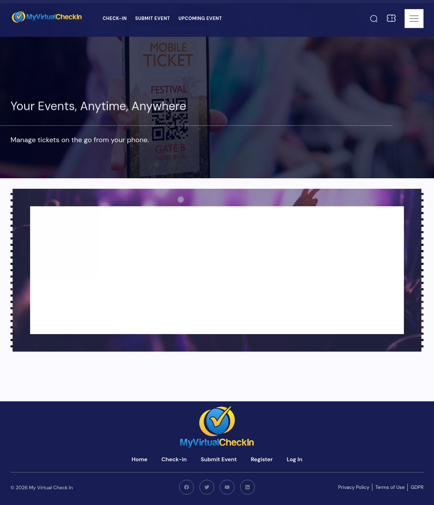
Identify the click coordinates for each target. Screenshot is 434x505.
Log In (294, 459)
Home (139, 459)
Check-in (115, 18)
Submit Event (152, 18)
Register (262, 459)
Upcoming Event (200, 18)
